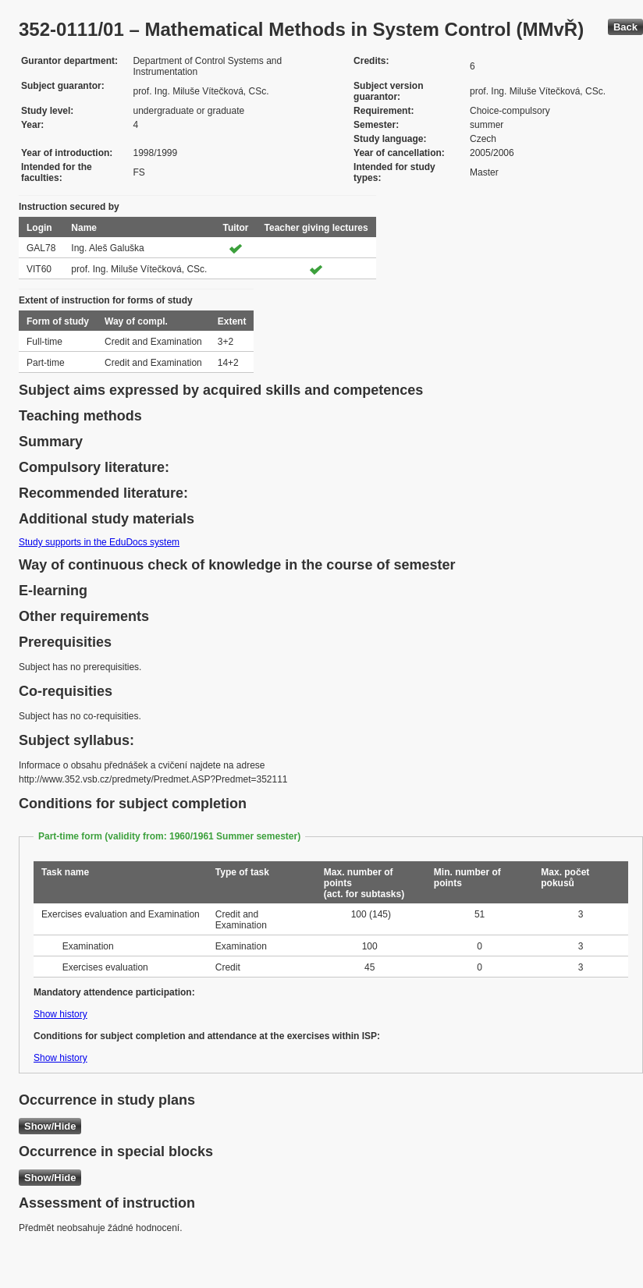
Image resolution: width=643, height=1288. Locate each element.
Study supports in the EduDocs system (99, 542)
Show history (60, 1014)
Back (625, 27)
